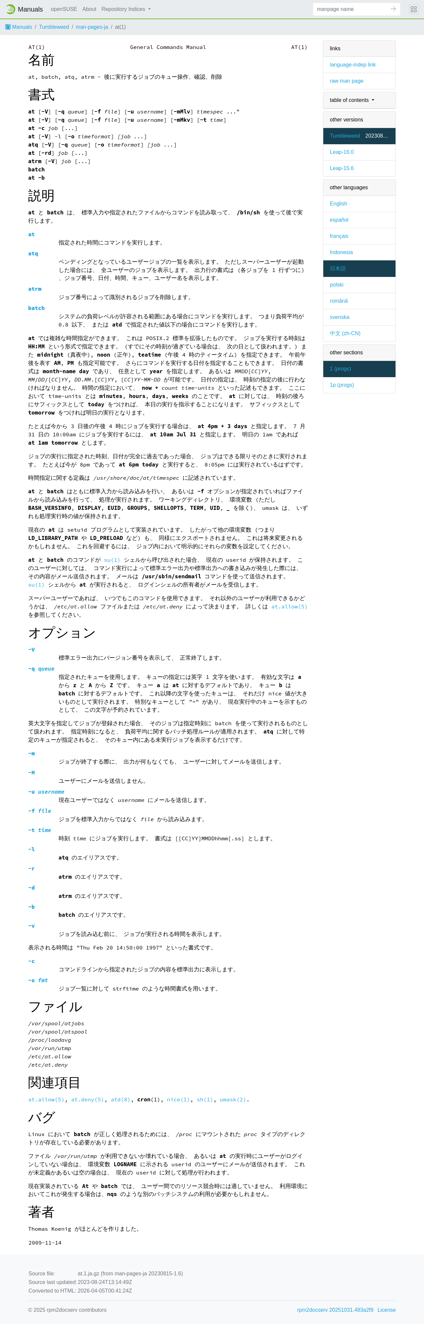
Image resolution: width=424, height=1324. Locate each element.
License (387, 1310)
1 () (340, 369)
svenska (339, 317)
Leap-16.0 (342, 152)
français (339, 236)
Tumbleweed (54, 27)
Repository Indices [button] (124, 9)
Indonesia (341, 252)
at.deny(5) (87, 1099)
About (89, 9)
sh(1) (205, 1099)
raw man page (346, 81)
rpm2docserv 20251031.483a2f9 (335, 1310)
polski (337, 284)
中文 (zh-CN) (345, 333)
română (339, 301)
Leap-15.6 (342, 168)
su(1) (112, 559)
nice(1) (178, 1099)
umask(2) (233, 1099)
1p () (342, 385)
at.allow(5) (289, 606)
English (338, 203)
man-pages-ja (92, 27)
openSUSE (64, 9)
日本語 (338, 268)
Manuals (18, 27)
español (339, 220)
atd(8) (121, 1099)
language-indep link (353, 64)
